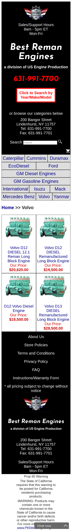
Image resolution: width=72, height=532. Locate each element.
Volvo (44, 196)
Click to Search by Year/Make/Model (36, 95)
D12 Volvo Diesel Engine (18, 311)
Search (16, 142)
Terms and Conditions (36, 353)
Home (8, 207)
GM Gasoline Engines (36, 181)
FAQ (36, 370)
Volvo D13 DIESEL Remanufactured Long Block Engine (53, 315)
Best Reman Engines (36, 52)
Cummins (36, 158)
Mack (60, 188)
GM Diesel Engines (36, 173)
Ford (53, 165)
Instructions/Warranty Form (36, 378)
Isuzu (39, 188)
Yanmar (61, 196)
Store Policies (36, 345)
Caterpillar (13, 158)
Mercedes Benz (19, 196)
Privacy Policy (36, 361)
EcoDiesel (18, 165)
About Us (36, 337)
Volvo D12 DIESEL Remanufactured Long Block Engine (53, 256)
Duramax (59, 158)
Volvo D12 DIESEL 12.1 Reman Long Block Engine (18, 256)
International (15, 188)
